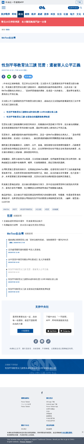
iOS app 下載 (50, 402)
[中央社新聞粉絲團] (42, 393)
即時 (14, 14)
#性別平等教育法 (26, 209)
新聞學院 (49, 416)
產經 (40, 14)
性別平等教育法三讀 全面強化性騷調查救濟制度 (29, 289)
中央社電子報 (50, 418)
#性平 (15, 209)
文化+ (48, 411)
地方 (72, 14)
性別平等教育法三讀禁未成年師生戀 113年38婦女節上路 (33, 279)
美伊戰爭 (5, 14)
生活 (59, 14)
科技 (53, 14)
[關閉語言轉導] (82, 439)
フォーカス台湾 (26, 404)
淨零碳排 (49, 413)
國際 (27, 14)
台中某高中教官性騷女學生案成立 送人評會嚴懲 (29, 259)
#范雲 (47, 209)
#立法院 (38, 209)
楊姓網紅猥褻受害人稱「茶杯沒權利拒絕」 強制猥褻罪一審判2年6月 (38, 240)
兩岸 (33, 14)
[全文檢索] (81, 8)
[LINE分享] (9, 77)
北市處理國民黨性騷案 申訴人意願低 (24, 250)
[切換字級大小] (20, 77)
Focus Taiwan (25, 402)
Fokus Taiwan (25, 406)
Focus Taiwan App (52, 406)
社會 (66, 14)
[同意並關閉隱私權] (82, 432)
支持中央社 (73, 8)
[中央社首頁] (42, 8)
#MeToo (6, 209)
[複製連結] (15, 77)
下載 (79, 2)
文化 (78, 14)
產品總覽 (49, 429)
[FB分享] (3, 77)
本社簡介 (24, 429)
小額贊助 (25, 331)
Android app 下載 (51, 404)
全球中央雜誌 (50, 409)
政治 (20, 14)
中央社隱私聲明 (66, 432)
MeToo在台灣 (15, 233)
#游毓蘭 (55, 209)
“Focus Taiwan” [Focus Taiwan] (26, 442)
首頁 (3, 29)
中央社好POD (50, 421)
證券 (46, 14)
